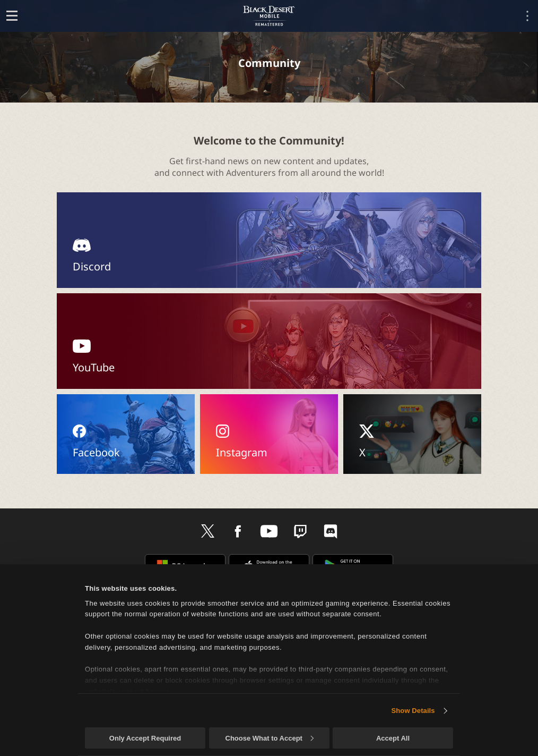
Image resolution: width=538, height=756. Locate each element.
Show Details (413, 711)
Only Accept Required (145, 738)
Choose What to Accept (269, 738)
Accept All (393, 738)
